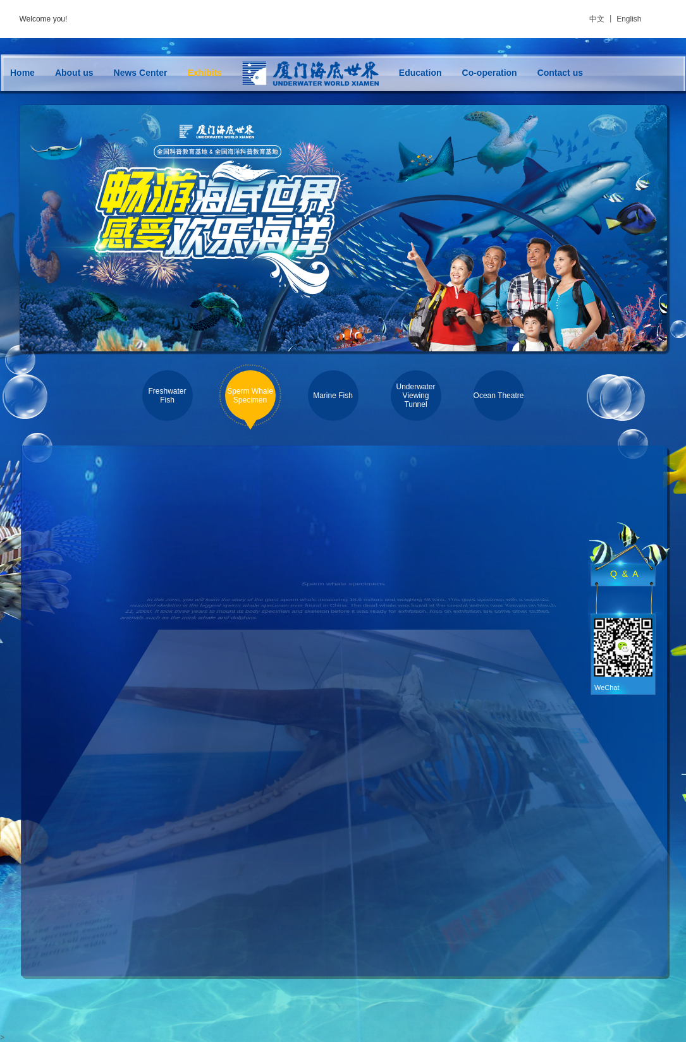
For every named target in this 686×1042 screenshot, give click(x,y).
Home (22, 73)
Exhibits (204, 73)
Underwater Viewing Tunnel (415, 395)
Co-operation (489, 73)
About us (74, 73)
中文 (596, 19)
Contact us (560, 73)
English (628, 19)
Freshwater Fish (167, 395)
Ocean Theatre (499, 395)
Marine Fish (333, 395)
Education (420, 73)
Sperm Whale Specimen (250, 395)
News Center (141, 73)
